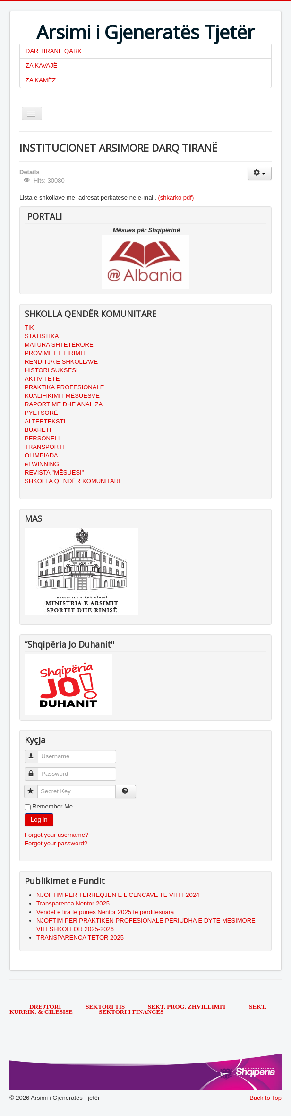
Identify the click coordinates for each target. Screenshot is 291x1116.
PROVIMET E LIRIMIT (55, 353)
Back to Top (265, 1097)
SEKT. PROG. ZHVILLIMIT (188, 1006)
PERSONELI (42, 438)
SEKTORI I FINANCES (131, 1011)
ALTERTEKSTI (45, 421)
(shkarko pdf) (176, 197)
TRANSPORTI (44, 446)
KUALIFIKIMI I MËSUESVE (62, 395)
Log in (39, 819)
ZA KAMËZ (41, 80)
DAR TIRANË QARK (54, 50)
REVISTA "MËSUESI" (54, 472)
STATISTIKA (42, 336)
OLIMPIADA (41, 455)
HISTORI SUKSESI (51, 370)
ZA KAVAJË (41, 65)
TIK (29, 327)
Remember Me (52, 806)
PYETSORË (41, 412)
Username (35, 752)
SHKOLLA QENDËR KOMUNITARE (74, 480)
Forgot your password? (56, 843)
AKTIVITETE (42, 378)
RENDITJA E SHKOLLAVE (61, 361)
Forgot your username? (56, 834)
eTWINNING (42, 463)
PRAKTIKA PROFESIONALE (64, 387)
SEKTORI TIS (106, 1006)
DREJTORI (45, 1006)
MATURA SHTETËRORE (59, 344)
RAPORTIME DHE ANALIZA (64, 404)
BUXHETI (38, 429)
